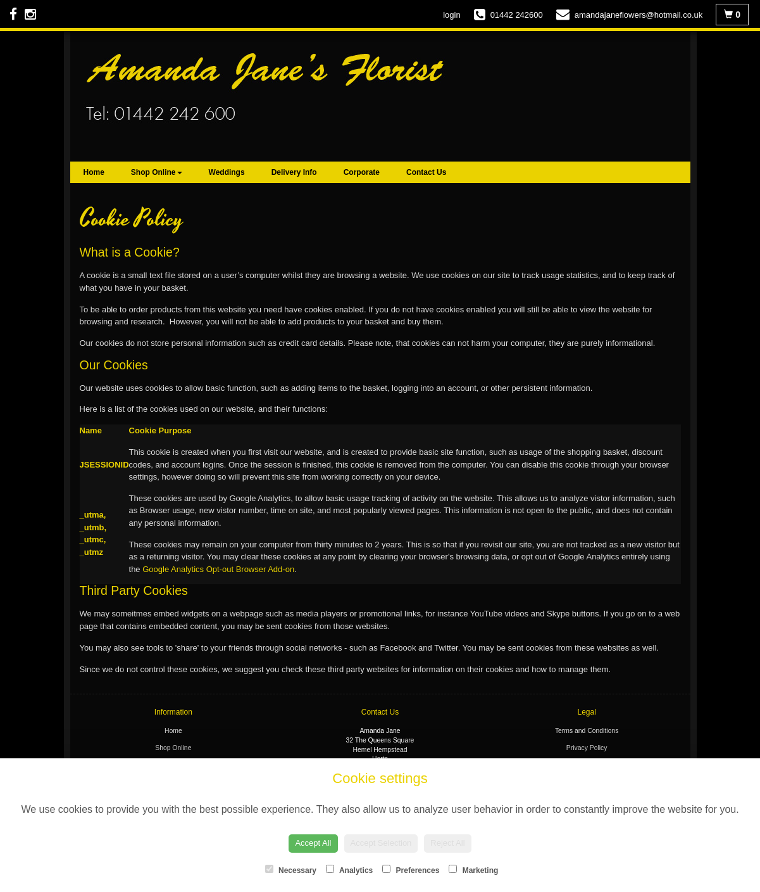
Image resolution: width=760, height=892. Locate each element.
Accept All (313, 843)
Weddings (227, 172)
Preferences (410, 870)
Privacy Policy (586, 747)
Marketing (473, 870)
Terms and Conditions (587, 730)
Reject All (447, 843)
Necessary (290, 870)
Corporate (362, 172)
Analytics (349, 870)
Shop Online (156, 172)
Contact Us (426, 172)
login (451, 15)
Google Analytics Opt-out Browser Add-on (218, 569)
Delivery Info (294, 172)
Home (94, 172)
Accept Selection (381, 843)
